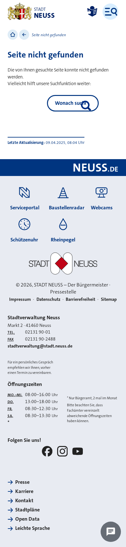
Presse (22, 482)
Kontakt (24, 500)
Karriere (24, 491)
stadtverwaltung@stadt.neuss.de (40, 346)
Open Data (27, 519)
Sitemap (109, 299)
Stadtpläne (27, 509)
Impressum (20, 299)
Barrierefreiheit (80, 299)
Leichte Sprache (32, 528)
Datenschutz (48, 299)
